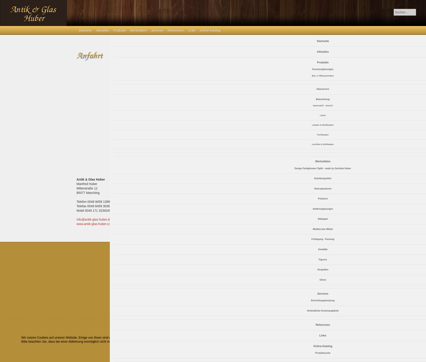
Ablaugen (323, 219)
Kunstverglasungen (322, 69)
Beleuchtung (323, 99)
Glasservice (322, 89)
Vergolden (322, 269)
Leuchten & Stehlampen (323, 144)
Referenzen (176, 30)
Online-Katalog (210, 30)
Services (157, 30)
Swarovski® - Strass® (323, 106)
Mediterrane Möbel (323, 229)
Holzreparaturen (323, 188)
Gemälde (323, 249)
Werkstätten (138, 30)
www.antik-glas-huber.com (94, 224)
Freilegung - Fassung (322, 239)
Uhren (323, 280)
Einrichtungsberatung (323, 300)
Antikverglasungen (323, 209)
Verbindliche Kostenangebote (323, 311)
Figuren (323, 259)
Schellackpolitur (323, 178)
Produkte (119, 30)
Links (192, 30)
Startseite (85, 30)
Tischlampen (323, 135)
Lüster (323, 115)
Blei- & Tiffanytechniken (323, 76)
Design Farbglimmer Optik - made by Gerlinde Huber (323, 168)
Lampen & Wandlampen (323, 125)
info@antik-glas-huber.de (93, 219)
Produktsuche (322, 353)
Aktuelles (102, 30)
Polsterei (323, 198)
